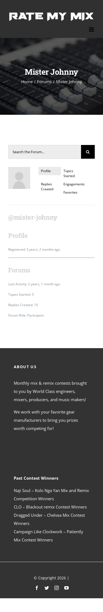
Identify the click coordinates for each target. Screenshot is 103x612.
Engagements (73, 184)
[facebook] (37, 588)
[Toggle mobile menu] (92, 29)
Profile (46, 171)
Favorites (70, 192)
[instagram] (56, 588)
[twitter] (46, 588)
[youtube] (66, 588)
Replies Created (47, 186)
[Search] (88, 152)
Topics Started (69, 173)
